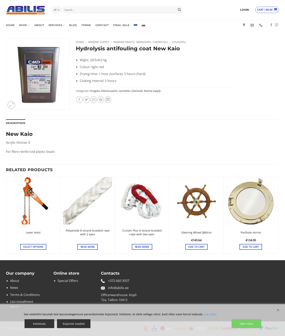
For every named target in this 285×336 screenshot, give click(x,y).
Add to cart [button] (196, 246)
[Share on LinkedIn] (108, 99)
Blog (73, 25)
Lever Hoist (33, 232)
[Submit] (179, 10)
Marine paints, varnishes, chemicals (141, 42)
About (39, 25)
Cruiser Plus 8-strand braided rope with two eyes (142, 232)
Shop (24, 25)
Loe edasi (210, 314)
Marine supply (98, 42)
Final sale (121, 25)
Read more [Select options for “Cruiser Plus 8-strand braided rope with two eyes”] (142, 246)
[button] (244, 9)
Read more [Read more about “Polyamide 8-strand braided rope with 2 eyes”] (88, 246)
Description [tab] (15, 123)
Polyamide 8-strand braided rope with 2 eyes (88, 232)
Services (56, 25)
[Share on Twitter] (86, 99)
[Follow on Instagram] (276, 25)
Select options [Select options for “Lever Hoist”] (33, 246)
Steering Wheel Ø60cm (196, 232)
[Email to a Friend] (93, 99)
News (14, 287)
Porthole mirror (251, 232)
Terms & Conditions (25, 295)
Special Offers (68, 281)
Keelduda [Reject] (39, 324)
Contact (102, 25)
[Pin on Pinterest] (100, 99)
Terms (86, 25)
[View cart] (267, 10)
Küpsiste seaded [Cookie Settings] (74, 324)
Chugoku (179, 42)
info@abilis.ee (118, 288)
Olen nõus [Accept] (246, 324)
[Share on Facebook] (79, 99)
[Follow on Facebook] (271, 25)
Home (10, 25)
